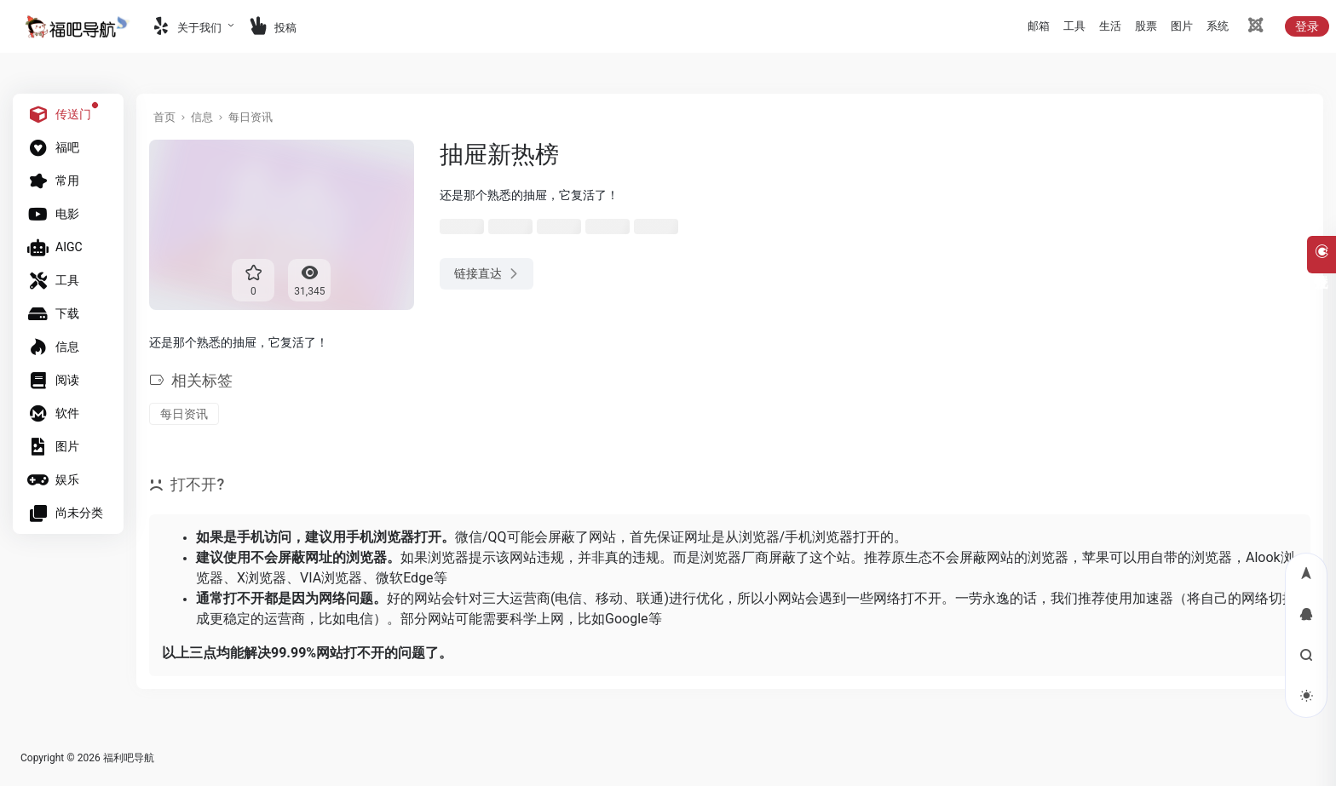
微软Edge (404, 578)
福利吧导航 (128, 758)
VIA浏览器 (331, 578)
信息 (202, 117)
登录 (1307, 26)
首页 (164, 117)
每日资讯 (250, 117)
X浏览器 (261, 578)
